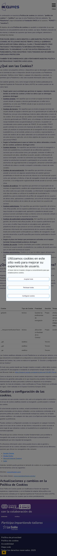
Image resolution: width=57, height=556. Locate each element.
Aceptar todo (28, 279)
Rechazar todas (28, 287)
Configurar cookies (28, 296)
